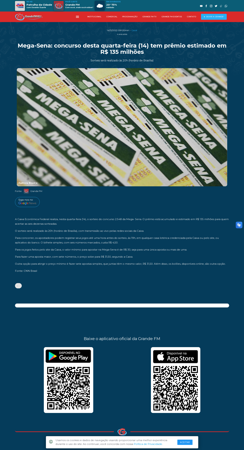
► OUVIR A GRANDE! (214, 17)
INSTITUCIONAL (94, 17)
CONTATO (191, 17)
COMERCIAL (111, 17)
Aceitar (185, 442)
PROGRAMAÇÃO (129, 17)
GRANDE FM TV (149, 17)
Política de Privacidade (148, 444)
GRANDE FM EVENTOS (171, 17)
